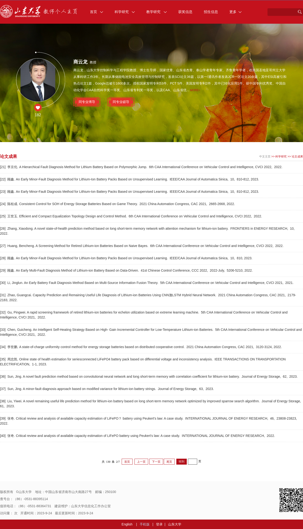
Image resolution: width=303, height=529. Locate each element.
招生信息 (211, 12)
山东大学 (174, 524)
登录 (159, 524)
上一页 (141, 461)
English (127, 524)
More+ (195, 90)
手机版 (145, 524)
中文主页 (265, 156)
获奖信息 (185, 12)
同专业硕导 (121, 102)
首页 (96, 12)
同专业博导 (87, 102)
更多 (235, 12)
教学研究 (156, 12)
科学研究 (125, 12)
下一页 (156, 461)
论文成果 (297, 156)
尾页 (169, 461)
